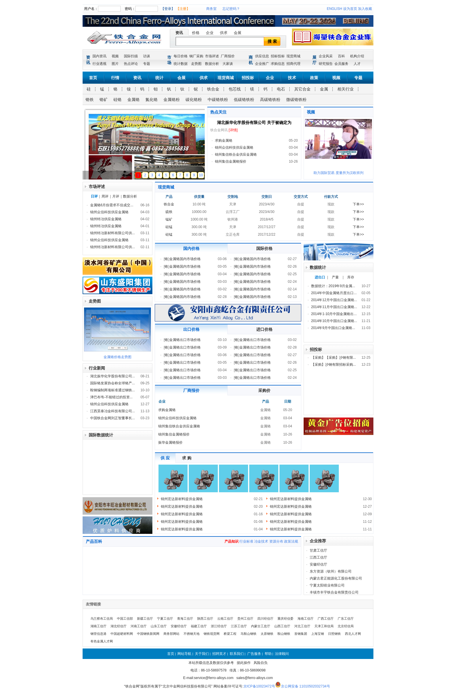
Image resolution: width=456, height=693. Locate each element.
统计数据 (181, 64)
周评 (104, 196)
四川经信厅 (265, 618)
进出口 (320, 277)
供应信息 (262, 56)
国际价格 (264, 248)
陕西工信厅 (205, 618)
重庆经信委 (285, 618)
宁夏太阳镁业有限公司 (327, 585)
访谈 (146, 56)
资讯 (179, 33)
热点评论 (131, 64)
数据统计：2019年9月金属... (333, 286)
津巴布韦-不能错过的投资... (111, 397)
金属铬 (133, 99)
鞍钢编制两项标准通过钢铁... (112, 390)
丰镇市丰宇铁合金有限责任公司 (334, 592)
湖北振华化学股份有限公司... (112, 376)
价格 (196, 33)
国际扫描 (131, 56)
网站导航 (184, 654)
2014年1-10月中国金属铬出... (334, 314)
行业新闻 (97, 368)
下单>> (358, 204)
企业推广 (262, 64)
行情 (115, 77)
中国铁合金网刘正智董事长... (112, 418)
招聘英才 (219, 654)
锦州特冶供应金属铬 (106, 219)
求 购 (186, 458)
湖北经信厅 (119, 626)
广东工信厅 (346, 618)
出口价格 (191, 329)
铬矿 (103, 99)
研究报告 (326, 64)
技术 (292, 77)
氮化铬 (151, 99)
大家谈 (227, 64)
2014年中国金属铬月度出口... (334, 293)
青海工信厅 (185, 618)
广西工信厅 (326, 618)
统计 (159, 77)
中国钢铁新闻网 (148, 633)
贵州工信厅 (245, 618)
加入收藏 (365, 9)
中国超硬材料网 (122, 633)
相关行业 (345, 89)
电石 (281, 89)
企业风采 (326, 56)
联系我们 (237, 654)
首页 (93, 77)
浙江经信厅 (219, 626)
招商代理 (293, 64)
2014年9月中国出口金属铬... (333, 328)
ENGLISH (334, 9)
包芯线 (235, 89)
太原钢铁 (267, 633)
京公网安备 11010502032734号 (305, 686)
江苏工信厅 (239, 626)
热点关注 (218, 112)
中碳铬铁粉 (218, 99)
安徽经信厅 (318, 564)
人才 (357, 64)
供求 (223, 33)
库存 (350, 277)
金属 (324, 89)
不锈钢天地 (192, 633)
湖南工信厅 (98, 626)
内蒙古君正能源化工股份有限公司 (336, 578)
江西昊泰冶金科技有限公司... (112, 411)
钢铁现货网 (212, 633)
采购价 (264, 390)
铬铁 (90, 99)
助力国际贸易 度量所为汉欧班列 (338, 173)
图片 (115, 64)
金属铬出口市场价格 (185, 340)
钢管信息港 (98, 633)
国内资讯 (99, 56)
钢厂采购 (196, 56)
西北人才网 (353, 633)
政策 (314, 77)
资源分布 (276, 541)
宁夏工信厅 (165, 618)
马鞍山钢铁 (248, 633)
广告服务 (254, 654)
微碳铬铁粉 (296, 99)
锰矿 (168, 219)
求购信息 (278, 64)
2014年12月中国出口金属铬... (334, 300)
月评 (115, 196)
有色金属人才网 (101, 641)
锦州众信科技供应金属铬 (234, 147)
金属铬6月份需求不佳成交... (111, 205)
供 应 (165, 458)
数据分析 (212, 64)
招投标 (248, 77)
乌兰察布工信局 (101, 618)
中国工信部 (125, 618)
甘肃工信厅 (318, 550)
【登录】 (168, 9)
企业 (209, 33)
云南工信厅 (225, 618)
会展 (237, 33)
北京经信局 (346, 626)
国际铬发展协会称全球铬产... (112, 383)
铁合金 (213, 89)
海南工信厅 (306, 618)
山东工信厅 (159, 626)
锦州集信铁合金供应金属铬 (236, 154)
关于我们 (202, 654)
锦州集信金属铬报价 (230, 161)
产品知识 (231, 541)
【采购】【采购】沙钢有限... (333, 358)
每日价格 (181, 56)
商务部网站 (171, 633)
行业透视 (99, 64)
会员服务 (341, 64)
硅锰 (168, 227)
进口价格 (264, 329)
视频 (115, 56)
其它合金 (302, 89)
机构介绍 (357, 56)
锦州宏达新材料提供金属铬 (182, 499)
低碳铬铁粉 (244, 99)
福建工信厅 (199, 626)
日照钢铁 (334, 633)
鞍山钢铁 (283, 633)
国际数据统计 (101, 435)
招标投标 (278, 56)
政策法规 (291, 541)
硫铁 (168, 212)
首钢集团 (300, 633)
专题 (146, 64)
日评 (94, 196)
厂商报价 (228, 56)
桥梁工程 (230, 633)
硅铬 (117, 99)
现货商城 (293, 56)
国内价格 (191, 248)
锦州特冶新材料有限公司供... (112, 233)
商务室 (211, 9)
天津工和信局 (324, 626)
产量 (335, 277)
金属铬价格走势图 (117, 357)
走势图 (196, 64)
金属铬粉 (171, 99)
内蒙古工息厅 (260, 626)
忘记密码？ (231, 9)
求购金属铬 (223, 140)
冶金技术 (261, 541)
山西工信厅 (282, 626)
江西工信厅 (318, 557)
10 (201, 175)
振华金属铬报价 (170, 442)
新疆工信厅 (145, 618)
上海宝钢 (317, 633)
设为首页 (350, 9)
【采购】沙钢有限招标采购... (333, 365)
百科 (341, 56)
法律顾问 (282, 654)
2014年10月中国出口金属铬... (334, 321)
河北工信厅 (302, 626)
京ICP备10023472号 (259, 686)
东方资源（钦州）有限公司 (331, 571)
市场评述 (212, 56)
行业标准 (246, 541)
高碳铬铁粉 (270, 99)
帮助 (268, 654)
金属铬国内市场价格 (185, 259)
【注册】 (183, 9)
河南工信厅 (139, 626)
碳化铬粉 (194, 99)
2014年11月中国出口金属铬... (334, 307)
